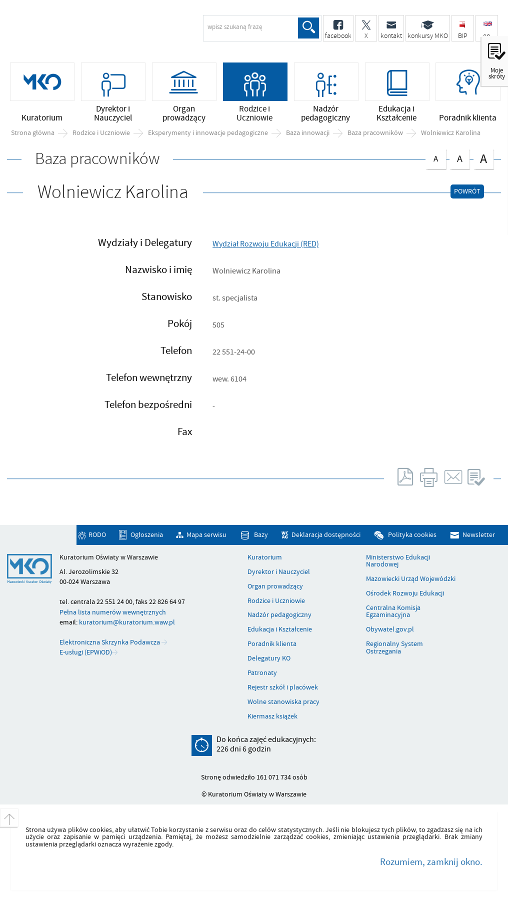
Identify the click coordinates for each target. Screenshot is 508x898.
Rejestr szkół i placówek (283, 687)
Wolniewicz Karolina (450, 133)
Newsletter (478, 535)
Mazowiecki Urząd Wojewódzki (411, 579)
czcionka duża (484, 158)
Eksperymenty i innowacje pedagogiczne (208, 133)
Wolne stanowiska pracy (284, 702)
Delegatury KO (269, 658)
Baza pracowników (375, 133)
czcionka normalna (436, 156)
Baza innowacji (308, 133)
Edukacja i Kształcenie (280, 629)
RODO (97, 535)
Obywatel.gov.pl (390, 629)
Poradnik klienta (272, 644)
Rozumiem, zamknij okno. (431, 862)
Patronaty (262, 673)
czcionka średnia (460, 157)
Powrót (467, 191)
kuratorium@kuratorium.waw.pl (127, 622)
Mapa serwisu (206, 535)
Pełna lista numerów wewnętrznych (113, 612)
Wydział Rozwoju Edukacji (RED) (265, 244)
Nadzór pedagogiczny (280, 615)
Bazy (261, 535)
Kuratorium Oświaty (88, 33)
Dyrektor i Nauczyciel (279, 572)
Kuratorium (265, 557)
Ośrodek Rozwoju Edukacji (405, 593)
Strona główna (32, 133)
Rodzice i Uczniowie (101, 133)
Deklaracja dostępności (326, 535)
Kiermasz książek (273, 716)
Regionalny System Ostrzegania (394, 647)
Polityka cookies (412, 535)
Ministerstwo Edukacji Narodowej (398, 561)
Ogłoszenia (146, 535)
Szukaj (308, 28)
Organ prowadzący (275, 586)
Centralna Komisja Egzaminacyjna (393, 611)
